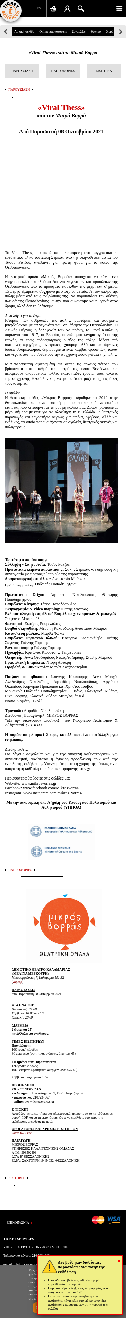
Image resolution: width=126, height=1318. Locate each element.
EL (31, 8)
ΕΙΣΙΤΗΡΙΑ (104, 71)
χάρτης (17, 982)
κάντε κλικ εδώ (22, 1133)
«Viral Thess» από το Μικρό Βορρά (63, 52)
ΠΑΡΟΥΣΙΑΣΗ (22, 71)
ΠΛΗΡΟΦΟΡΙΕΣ (63, 71)
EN (39, 8)
